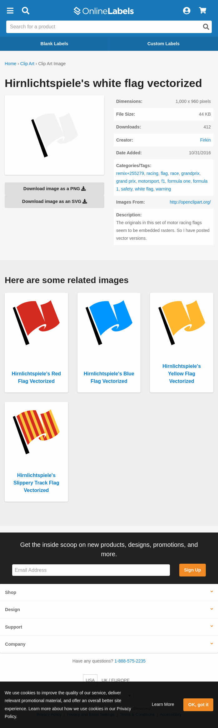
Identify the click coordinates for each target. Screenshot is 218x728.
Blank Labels (54, 43)
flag (164, 173)
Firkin (205, 139)
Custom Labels (163, 43)
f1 (163, 181)
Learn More (163, 704)
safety (126, 188)
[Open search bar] (25, 11)
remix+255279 (130, 173)
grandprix (190, 173)
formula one (179, 181)
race (174, 173)
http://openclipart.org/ (190, 202)
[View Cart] (202, 10)
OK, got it (198, 704)
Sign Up (192, 569)
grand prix (126, 181)
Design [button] (12, 609)
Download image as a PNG (54, 188)
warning (163, 188)
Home (10, 63)
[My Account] (186, 11)
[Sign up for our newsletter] (91, 570)
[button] (9, 11)
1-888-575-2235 (130, 660)
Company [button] (15, 644)
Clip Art (27, 63)
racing (152, 173)
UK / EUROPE (116, 680)
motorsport (148, 181)
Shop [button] (10, 592)
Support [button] (13, 626)
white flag (144, 188)
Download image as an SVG (54, 201)
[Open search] (206, 26)
